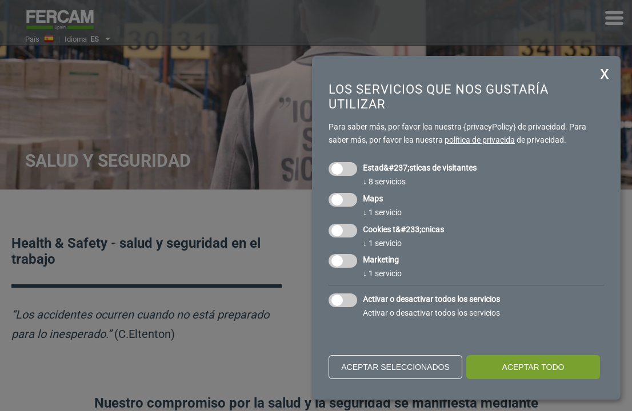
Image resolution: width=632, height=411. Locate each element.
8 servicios (384, 181)
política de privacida (480, 139)
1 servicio (382, 212)
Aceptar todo (533, 367)
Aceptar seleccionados (395, 367)
